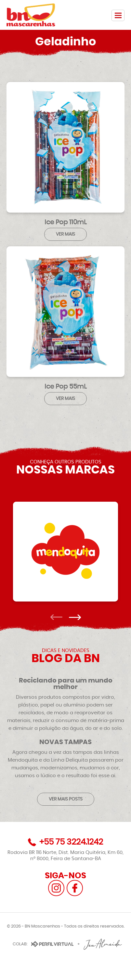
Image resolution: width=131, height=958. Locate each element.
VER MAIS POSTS (66, 799)
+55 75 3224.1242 (71, 842)
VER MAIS (65, 234)
